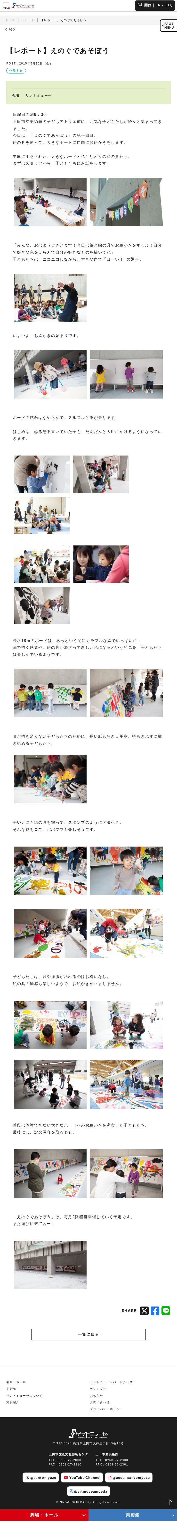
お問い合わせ (100, 1403)
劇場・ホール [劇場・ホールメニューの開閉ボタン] (44, 1515)
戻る (10, 29)
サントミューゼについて (24, 1397)
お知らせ (96, 1397)
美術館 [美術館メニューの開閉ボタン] (133, 1515)
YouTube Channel (82, 1478)
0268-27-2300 (116, 1461)
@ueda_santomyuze (130, 1478)
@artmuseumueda (88, 1492)
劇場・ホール (16, 1383)
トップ (10, 20)
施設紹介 (12, 1403)
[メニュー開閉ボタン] (6, 5)
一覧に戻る (88, 1335)
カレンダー (98, 1390)
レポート (27, 20)
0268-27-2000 (70, 1461)
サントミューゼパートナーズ (111, 1383)
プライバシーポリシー (106, 1410)
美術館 (11, 1390)
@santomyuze (39, 1478)
